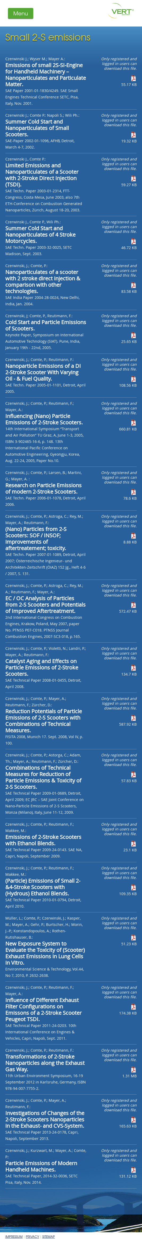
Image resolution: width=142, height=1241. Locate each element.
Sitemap (48, 1236)
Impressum (14, 1236)
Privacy (32, 1236)
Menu (20, 13)
